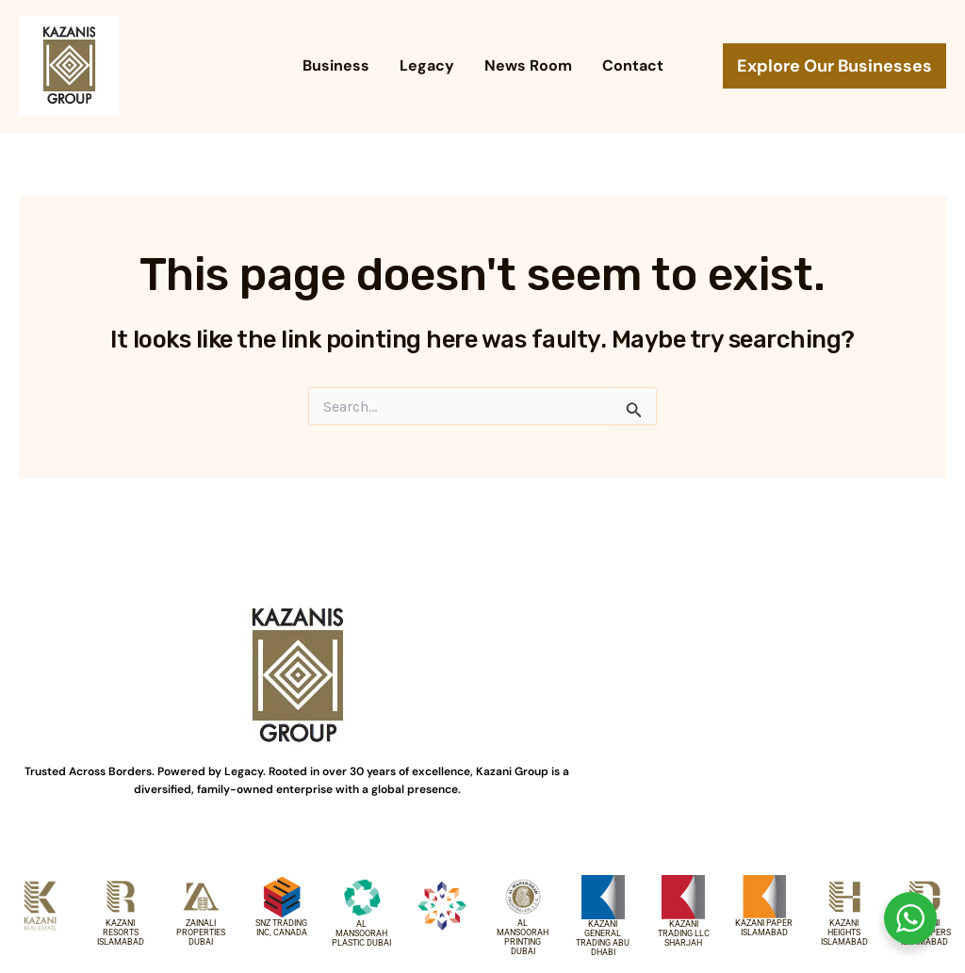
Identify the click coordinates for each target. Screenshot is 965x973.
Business (336, 65)
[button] (834, 66)
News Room (528, 65)
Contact (632, 65)
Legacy (427, 65)
